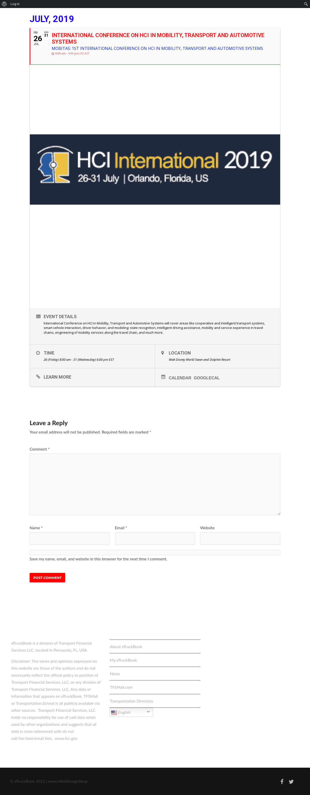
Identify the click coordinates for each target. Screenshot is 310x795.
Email (121, 527)
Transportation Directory (131, 700)
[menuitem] (4, 4)
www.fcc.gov (66, 738)
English (121, 713)
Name (36, 527)
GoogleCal (207, 378)
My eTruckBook (123, 660)
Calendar (180, 378)
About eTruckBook (126, 646)
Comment (40, 449)
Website (207, 527)
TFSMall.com (121, 687)
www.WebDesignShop (68, 781)
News (115, 673)
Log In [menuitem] (15, 4)
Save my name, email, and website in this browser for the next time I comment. (98, 558)
